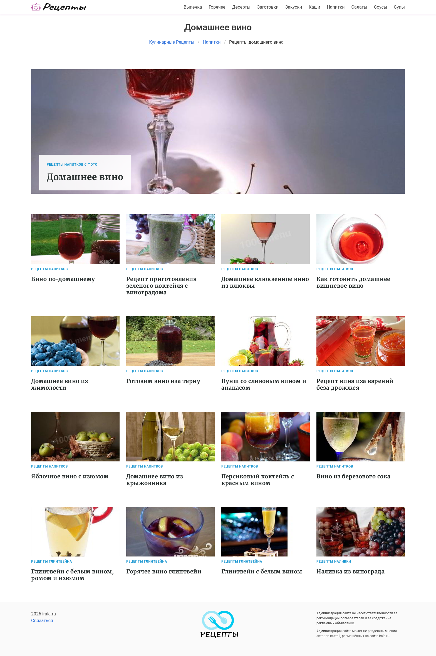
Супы (399, 7)
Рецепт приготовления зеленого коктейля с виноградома (161, 285)
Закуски (293, 7)
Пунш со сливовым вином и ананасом (263, 384)
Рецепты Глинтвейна (51, 561)
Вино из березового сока (353, 476)
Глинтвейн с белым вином (261, 571)
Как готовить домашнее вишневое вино (353, 282)
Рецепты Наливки (333, 561)
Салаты (359, 7)
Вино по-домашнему (63, 278)
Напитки (336, 7)
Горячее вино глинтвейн (163, 571)
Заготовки (267, 7)
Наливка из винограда (350, 571)
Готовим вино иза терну (163, 380)
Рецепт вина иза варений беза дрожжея (354, 384)
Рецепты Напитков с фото (72, 165)
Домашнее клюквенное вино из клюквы (265, 282)
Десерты (241, 7)
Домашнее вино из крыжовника (154, 479)
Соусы (380, 7)
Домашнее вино (85, 177)
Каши (314, 7)
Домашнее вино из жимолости (59, 384)
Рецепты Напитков (49, 269)
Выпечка (193, 7)
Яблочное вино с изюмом (69, 476)
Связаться (42, 620)
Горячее (217, 7)
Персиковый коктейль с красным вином (257, 479)
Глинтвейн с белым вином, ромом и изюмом (72, 575)
